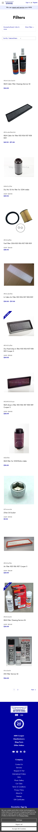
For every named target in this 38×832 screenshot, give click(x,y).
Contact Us (19, 764)
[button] (19, 28)
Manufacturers (19, 739)
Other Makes (19, 745)
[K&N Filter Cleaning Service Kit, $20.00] (19, 597)
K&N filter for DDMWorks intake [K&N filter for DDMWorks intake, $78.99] (15, 461)
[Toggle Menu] (3, 2)
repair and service (18, 7)
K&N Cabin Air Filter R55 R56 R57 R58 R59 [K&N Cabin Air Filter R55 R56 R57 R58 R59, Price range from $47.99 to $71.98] (18, 136)
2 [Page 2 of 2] (17, 690)
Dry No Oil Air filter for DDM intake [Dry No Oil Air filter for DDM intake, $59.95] (16, 189)
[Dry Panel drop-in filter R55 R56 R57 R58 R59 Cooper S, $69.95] (19, 326)
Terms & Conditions (19, 787)
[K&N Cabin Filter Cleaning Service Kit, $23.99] (19, 61)
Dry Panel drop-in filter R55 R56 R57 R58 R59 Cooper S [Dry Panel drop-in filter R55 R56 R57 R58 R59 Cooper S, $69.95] (19, 350)
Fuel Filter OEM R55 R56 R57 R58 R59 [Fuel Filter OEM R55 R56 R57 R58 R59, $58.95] (18, 243)
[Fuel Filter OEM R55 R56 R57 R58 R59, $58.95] (19, 221)
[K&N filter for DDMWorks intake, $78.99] (19, 438)
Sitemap (19, 796)
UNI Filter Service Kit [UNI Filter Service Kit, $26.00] (11, 674)
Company (19, 759)
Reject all (19, 824)
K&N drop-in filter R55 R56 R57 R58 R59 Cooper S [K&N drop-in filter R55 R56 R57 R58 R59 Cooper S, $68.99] (18, 406)
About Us (19, 793)
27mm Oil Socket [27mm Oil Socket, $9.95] (10, 513)
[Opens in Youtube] (13, 752)
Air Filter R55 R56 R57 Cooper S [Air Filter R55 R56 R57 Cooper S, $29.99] (15, 566)
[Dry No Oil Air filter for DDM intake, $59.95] (19, 167)
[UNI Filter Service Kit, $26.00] (19, 651)
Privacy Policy (19, 790)
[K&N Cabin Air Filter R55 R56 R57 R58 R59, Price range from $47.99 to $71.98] (19, 113)
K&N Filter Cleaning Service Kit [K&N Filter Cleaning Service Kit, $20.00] (15, 620)
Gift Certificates (19, 799)
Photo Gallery (19, 780)
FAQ (19, 777)
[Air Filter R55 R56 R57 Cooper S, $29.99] (19, 544)
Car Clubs (19, 783)
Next (33, 690)
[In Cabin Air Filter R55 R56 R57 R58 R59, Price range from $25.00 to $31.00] (19, 274)
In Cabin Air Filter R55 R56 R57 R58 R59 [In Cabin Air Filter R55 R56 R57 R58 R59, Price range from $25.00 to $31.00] (18, 297)
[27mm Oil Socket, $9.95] (19, 490)
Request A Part (19, 771)
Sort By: (5, 38)
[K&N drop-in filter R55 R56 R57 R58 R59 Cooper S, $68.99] (19, 382)
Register (35, 2)
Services (19, 767)
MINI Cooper (19, 736)
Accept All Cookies (19, 829)
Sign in (28, 2)
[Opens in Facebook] (21, 752)
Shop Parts (19, 742)
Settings (19, 820)
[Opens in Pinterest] (24, 752)
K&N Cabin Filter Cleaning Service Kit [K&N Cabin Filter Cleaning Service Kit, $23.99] (17, 84)
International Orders (19, 774)
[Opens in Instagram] (17, 752)
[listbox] (15, 38)
